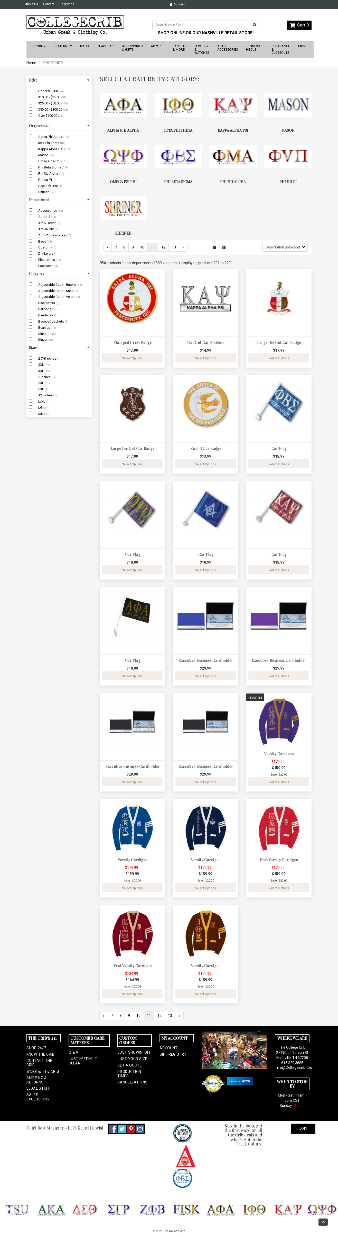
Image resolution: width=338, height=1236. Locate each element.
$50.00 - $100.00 (50, 109)
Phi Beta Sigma (50, 167)
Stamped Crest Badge (133, 342)
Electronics (47, 260)
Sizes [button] (59, 347)
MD (41, 414)
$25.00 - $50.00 (49, 103)
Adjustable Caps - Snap (56, 291)
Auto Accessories (52, 235)
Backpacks (47, 303)
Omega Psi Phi (49, 161)
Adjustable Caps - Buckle (57, 285)
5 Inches (44, 377)
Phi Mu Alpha (48, 173)
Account (178, 4)
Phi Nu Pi (45, 180)
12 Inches (45, 395)
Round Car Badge (205, 448)
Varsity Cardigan (279, 753)
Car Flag (279, 448)
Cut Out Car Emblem (205, 342)
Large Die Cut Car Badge (279, 342)
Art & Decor (47, 223)
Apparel (44, 217)
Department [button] (59, 199)
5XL (41, 383)
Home (31, 63)
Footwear (45, 266)
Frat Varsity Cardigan (279, 859)
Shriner (43, 192)
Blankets (45, 334)
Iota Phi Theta (49, 143)
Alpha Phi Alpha (50, 137)
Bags (42, 241)
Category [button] (59, 273)
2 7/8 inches (47, 358)
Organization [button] (59, 125)
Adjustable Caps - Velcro (57, 297)
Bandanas (46, 315)
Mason (43, 155)
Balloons (45, 309)
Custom (44, 247)
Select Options (132, 358)
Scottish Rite (48, 186)
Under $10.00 (48, 91)
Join (303, 1128)
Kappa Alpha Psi (51, 149)
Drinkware (46, 253)
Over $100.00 (48, 116)
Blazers (44, 340)
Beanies (44, 328)
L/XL (42, 401)
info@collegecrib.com (292, 1067)
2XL (41, 365)
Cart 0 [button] (299, 25)
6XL (41, 389)
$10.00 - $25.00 (49, 97)
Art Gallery (46, 229)
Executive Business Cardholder (206, 660)
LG (40, 408)
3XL (41, 371)
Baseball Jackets (51, 321)
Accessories (48, 210)
